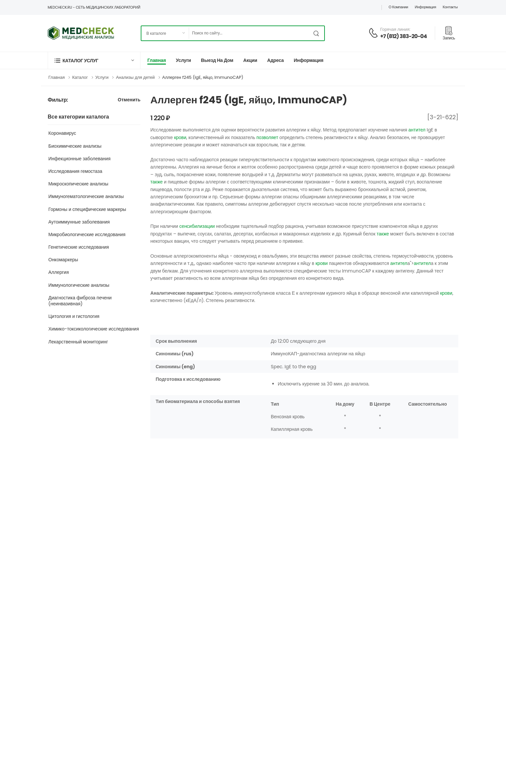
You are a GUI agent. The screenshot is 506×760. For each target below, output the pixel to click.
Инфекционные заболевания (79, 158)
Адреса (275, 60)
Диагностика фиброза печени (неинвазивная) (80, 300)
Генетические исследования (78, 247)
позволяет (267, 137)
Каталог (80, 77)
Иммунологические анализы (78, 285)
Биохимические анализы (74, 146)
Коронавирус (62, 133)
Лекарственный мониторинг (78, 341)
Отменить (129, 100)
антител (417, 130)
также (156, 181)
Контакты (450, 7)
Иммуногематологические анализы (86, 196)
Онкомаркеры (63, 259)
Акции (250, 60)
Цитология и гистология (73, 316)
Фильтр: (58, 100)
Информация (425, 7)
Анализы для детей (135, 77)
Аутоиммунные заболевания (79, 222)
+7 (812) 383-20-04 (403, 36)
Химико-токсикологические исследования (93, 329)
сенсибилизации (197, 226)
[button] (94, 60)
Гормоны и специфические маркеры (87, 209)
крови (180, 137)
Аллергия (58, 272)
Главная (156, 60)
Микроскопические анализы (78, 183)
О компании (398, 7)
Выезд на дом (217, 60)
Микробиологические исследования (87, 234)
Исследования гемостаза (75, 171)
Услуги (183, 60)
